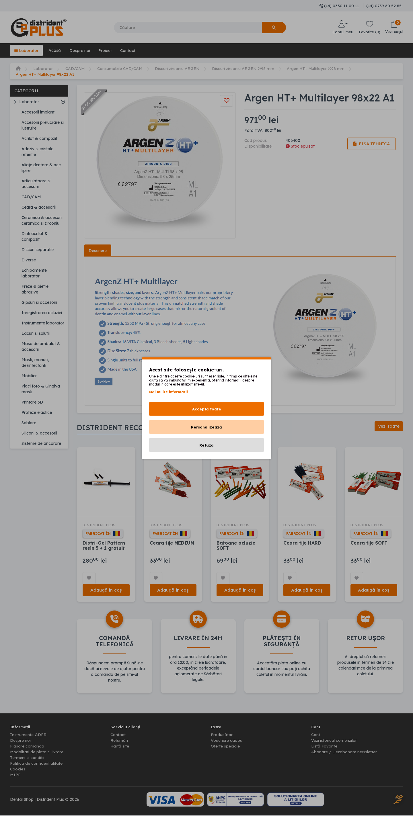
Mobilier (29, 375)
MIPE (15, 775)
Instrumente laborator (43, 323)
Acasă (55, 50)
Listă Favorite (324, 747)
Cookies (17, 769)
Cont (315, 735)
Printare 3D (32, 402)
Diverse (29, 260)
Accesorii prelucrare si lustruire (43, 125)
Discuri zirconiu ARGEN (178, 68)
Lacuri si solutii (36, 333)
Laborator (26, 50)
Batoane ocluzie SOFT (236, 545)
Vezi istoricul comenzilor (334, 741)
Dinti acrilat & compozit (35, 236)
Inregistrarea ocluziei (42, 312)
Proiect (105, 50)
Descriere (98, 250)
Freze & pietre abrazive (35, 289)
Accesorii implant (38, 112)
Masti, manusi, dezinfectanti (35, 362)
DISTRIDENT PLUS (100, 525)
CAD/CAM (75, 68)
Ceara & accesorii (39, 207)
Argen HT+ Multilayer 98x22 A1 (45, 74)
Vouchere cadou (226, 741)
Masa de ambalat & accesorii (41, 346)
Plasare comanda (27, 747)
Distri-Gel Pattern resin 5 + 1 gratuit (104, 545)
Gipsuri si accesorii (39, 302)
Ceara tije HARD (302, 543)
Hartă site (119, 747)
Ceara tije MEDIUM (172, 543)
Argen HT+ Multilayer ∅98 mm (317, 68)
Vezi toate (389, 426)
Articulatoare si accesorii (36, 183)
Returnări (119, 741)
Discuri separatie (38, 249)
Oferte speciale (225, 747)
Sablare (29, 422)
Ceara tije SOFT (369, 543)
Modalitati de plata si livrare (37, 752)
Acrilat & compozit (39, 138)
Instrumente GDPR (28, 735)
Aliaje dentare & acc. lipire (42, 167)
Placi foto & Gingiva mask (41, 388)
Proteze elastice (37, 412)
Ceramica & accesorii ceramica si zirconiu (42, 220)
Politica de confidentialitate (36, 764)
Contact (128, 50)
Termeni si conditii (27, 758)
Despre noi (80, 50)
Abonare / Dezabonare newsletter (344, 752)
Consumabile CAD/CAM (120, 68)
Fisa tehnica (371, 143)
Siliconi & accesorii (39, 433)
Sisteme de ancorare (41, 443)
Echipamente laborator (34, 273)
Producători (222, 735)
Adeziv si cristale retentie (37, 151)
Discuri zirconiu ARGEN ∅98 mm (244, 68)
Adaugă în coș (106, 590)
